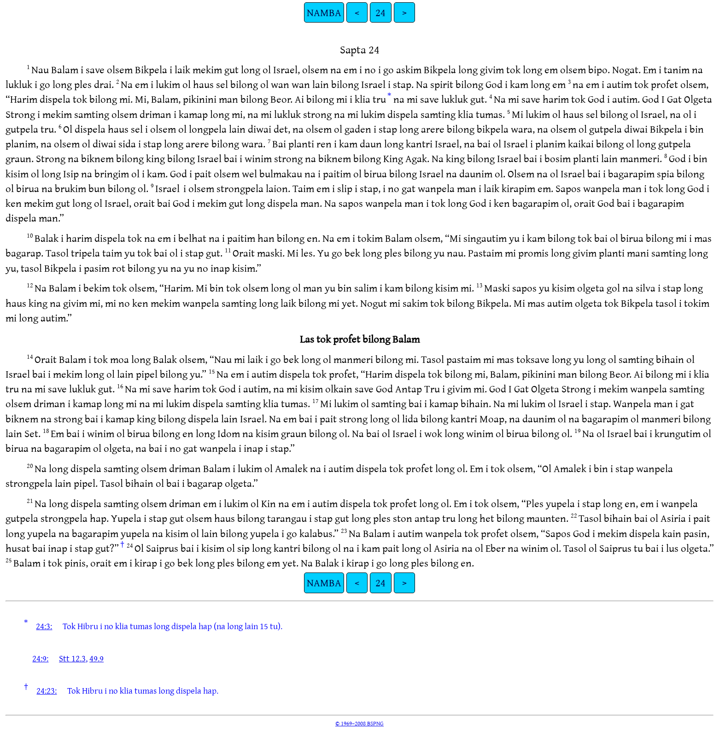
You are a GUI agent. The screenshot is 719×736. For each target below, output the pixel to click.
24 (380, 12)
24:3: (44, 625)
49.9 (96, 658)
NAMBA (324, 12)
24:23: (46, 690)
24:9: (40, 658)
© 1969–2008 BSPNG (359, 723)
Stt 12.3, (73, 658)
